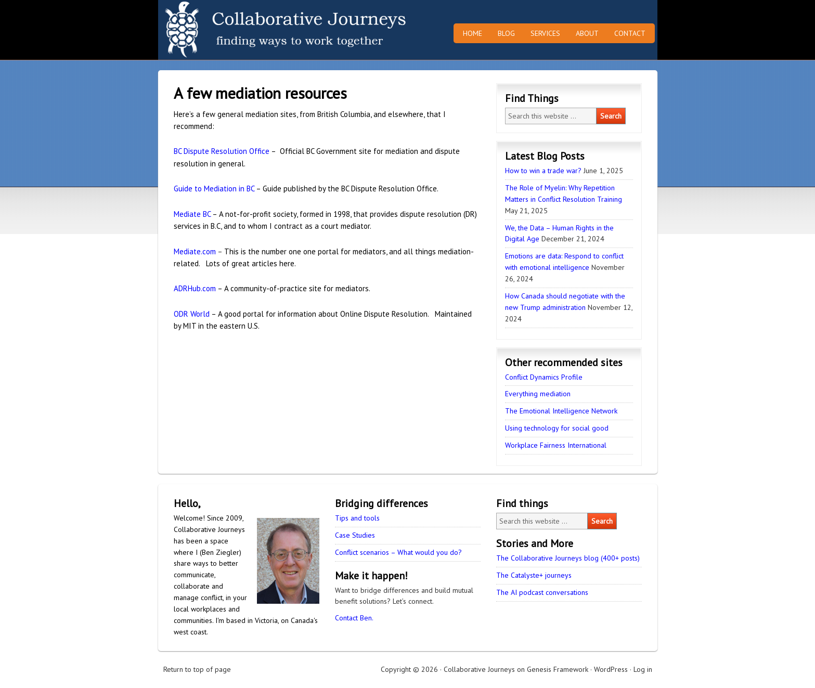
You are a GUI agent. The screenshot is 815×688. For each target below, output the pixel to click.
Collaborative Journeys (249, 30)
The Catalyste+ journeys (534, 575)
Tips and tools (357, 518)
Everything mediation (538, 393)
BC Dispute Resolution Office (221, 151)
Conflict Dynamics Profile (544, 377)
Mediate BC (192, 214)
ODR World (192, 314)
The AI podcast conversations (542, 592)
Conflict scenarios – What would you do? (398, 552)
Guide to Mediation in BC (214, 188)
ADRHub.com (195, 288)
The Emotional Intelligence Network (561, 411)
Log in (642, 669)
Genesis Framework (557, 669)
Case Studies (355, 535)
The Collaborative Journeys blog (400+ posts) (568, 558)
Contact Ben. (354, 617)
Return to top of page (197, 669)
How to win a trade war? (543, 170)
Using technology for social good (557, 428)
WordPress (611, 669)
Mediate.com (195, 251)
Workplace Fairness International (555, 445)
